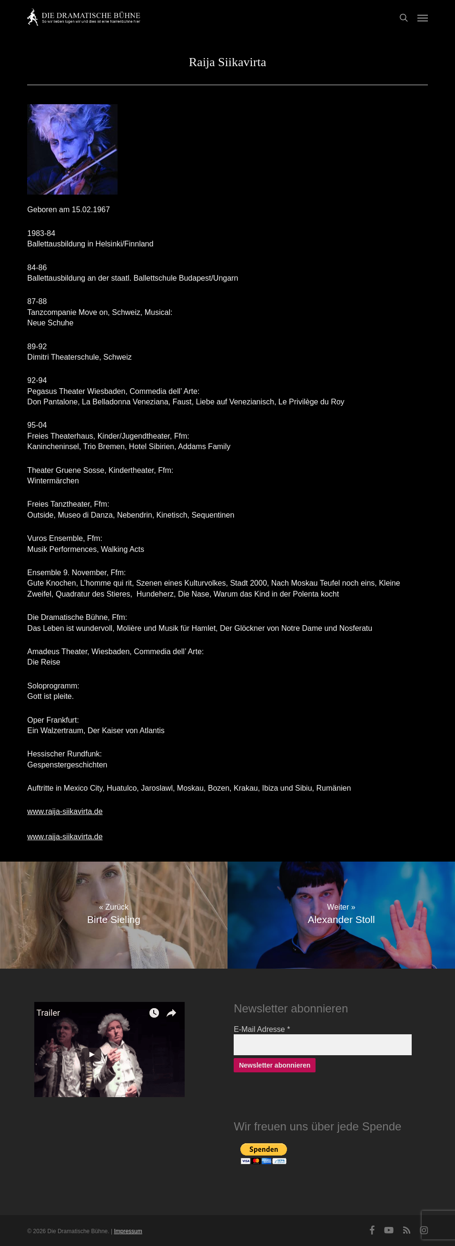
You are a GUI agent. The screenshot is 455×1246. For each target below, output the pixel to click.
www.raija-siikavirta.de (64, 811)
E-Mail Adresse (262, 1029)
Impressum (128, 1231)
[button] (422, 17)
